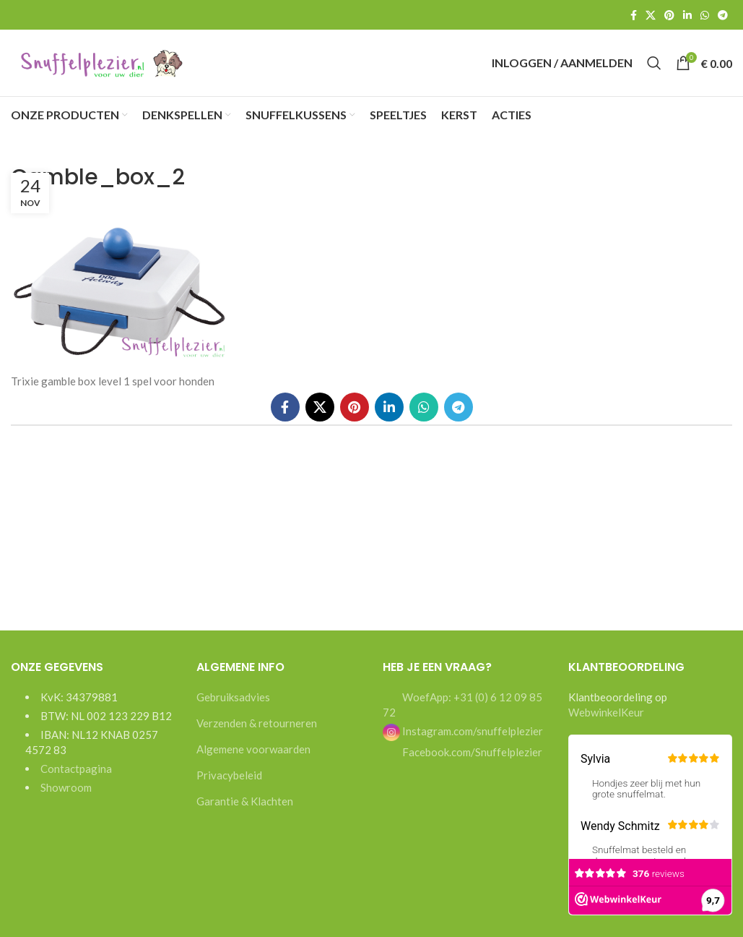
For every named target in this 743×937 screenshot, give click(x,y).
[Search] (654, 68)
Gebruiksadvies (233, 706)
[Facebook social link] (633, 15)
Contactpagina (76, 777)
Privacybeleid (229, 784)
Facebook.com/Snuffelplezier (471, 761)
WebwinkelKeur (606, 721)
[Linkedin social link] (687, 15)
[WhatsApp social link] (704, 15)
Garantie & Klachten (244, 810)
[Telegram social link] (722, 15)
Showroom (66, 796)
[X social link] (650, 15)
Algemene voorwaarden (253, 758)
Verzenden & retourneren (256, 732)
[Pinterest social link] (669, 15)
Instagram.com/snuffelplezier (463, 740)
